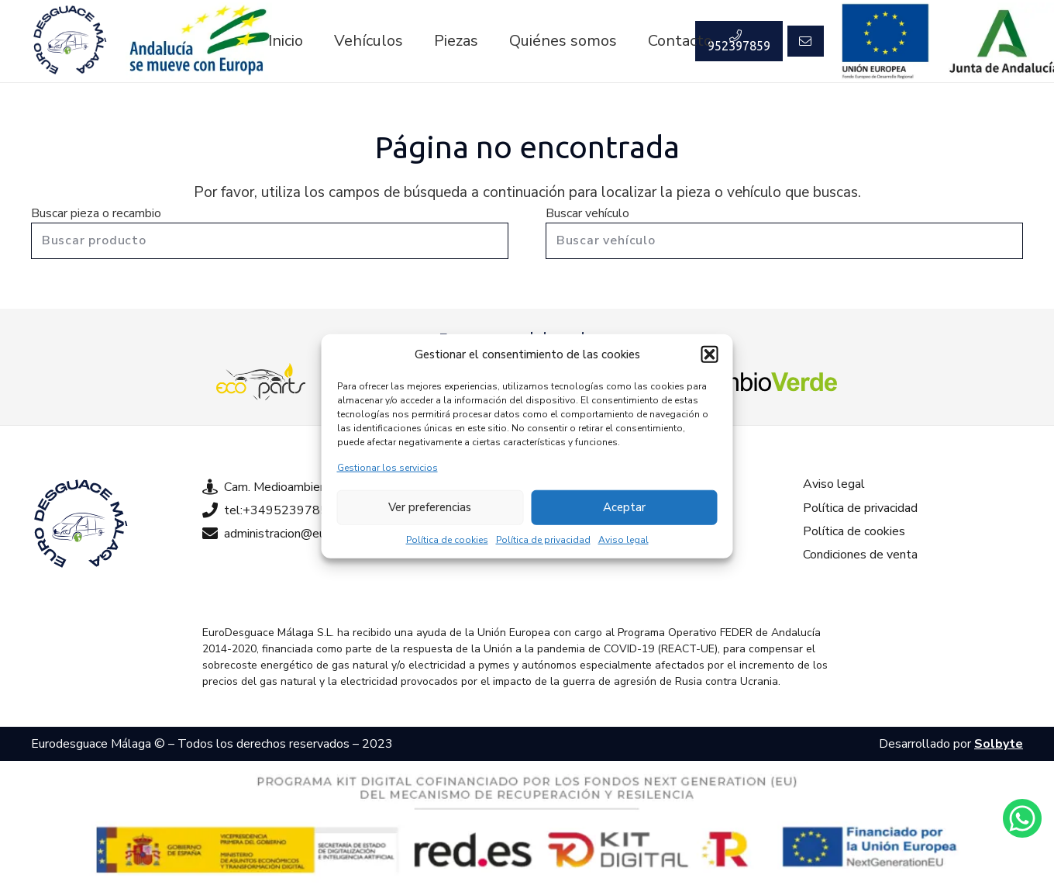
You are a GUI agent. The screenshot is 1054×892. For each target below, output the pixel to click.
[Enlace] (69, 41)
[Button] (805, 41)
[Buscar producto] (269, 241)
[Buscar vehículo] (784, 241)
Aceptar (624, 507)
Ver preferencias (429, 507)
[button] (710, 354)
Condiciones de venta (860, 554)
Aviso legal (623, 539)
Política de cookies (447, 539)
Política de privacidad (543, 539)
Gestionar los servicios (387, 467)
